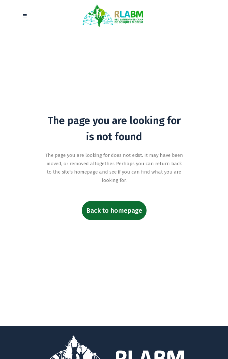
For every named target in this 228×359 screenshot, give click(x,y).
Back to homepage (114, 210)
